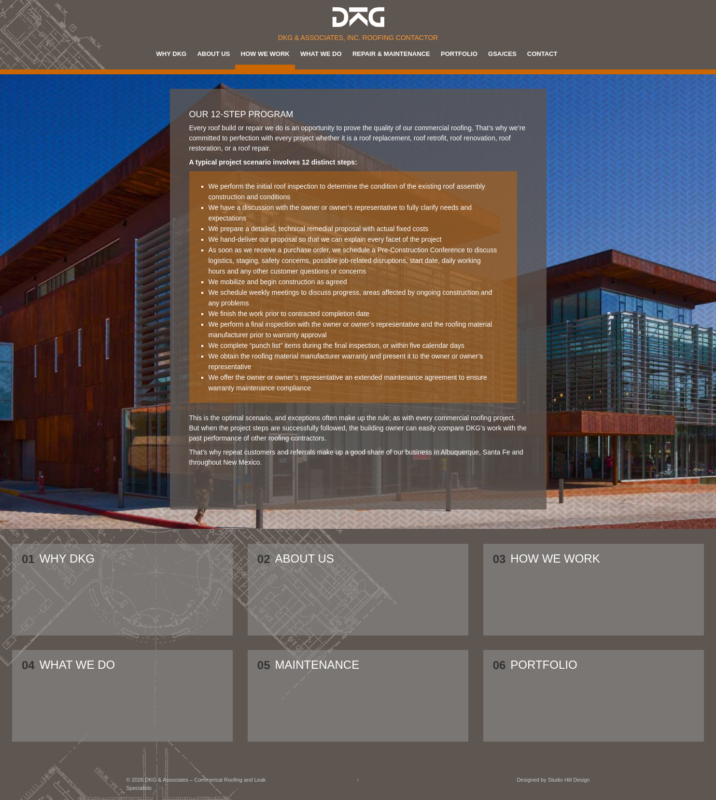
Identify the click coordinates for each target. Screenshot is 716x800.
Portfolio (459, 53)
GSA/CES (502, 53)
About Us (213, 53)
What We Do (321, 53)
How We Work (265, 53)
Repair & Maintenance (391, 53)
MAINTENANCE (317, 665)
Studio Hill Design (569, 780)
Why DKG (171, 53)
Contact (542, 53)
